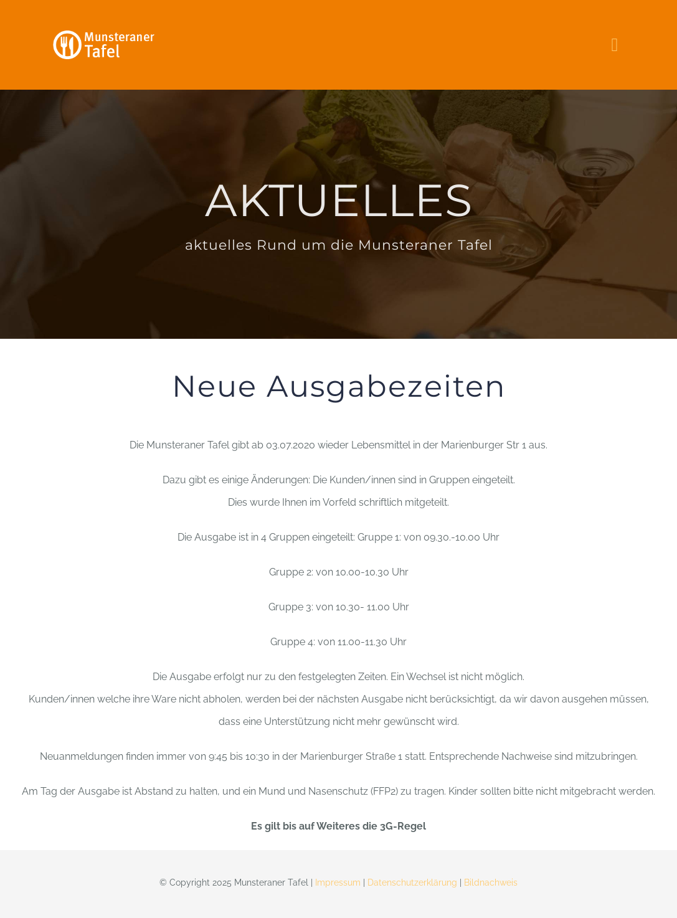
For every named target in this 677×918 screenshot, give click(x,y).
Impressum (338, 882)
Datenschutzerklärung (412, 882)
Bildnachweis (491, 882)
